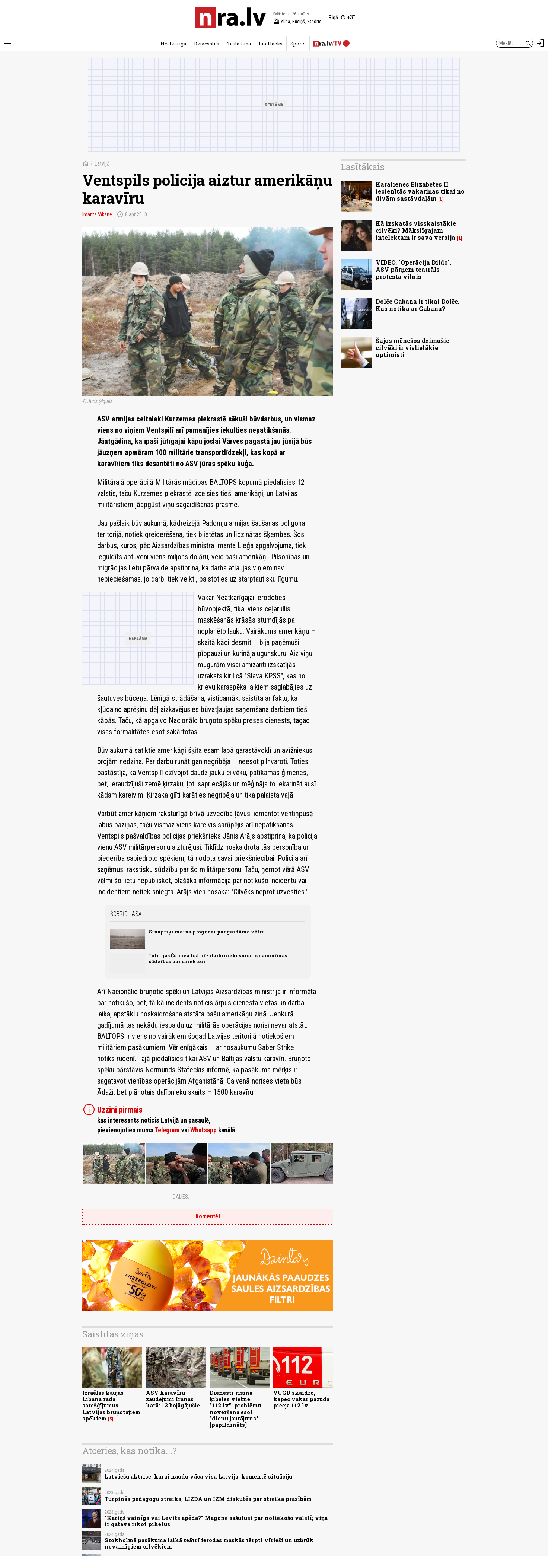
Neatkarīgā (173, 44)
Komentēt (207, 1216)
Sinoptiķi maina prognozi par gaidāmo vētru (207, 932)
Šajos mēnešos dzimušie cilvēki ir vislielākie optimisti (412, 348)
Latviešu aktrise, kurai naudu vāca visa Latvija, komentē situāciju (198, 1476)
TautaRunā (239, 44)
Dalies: (181, 1197)
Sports (298, 44)
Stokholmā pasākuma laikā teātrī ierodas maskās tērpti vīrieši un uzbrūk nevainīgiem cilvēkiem (209, 1543)
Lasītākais (363, 167)
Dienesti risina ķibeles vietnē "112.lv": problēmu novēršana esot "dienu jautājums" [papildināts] (235, 1408)
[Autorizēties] (540, 43)
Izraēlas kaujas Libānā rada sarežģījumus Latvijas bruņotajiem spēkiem (111, 1405)
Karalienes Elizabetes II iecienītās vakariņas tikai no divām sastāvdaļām (420, 191)
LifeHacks (271, 44)
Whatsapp (203, 1130)
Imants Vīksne (97, 214)
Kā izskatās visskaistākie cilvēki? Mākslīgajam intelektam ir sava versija (416, 230)
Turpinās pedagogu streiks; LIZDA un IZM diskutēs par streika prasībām (208, 1498)
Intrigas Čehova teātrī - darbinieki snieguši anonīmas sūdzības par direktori (218, 958)
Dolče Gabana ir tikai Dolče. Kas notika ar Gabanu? (417, 304)
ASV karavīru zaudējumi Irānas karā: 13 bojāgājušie (173, 1399)
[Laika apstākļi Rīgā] (342, 18)
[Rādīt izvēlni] (7, 43)
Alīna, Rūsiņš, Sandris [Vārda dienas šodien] (297, 21)
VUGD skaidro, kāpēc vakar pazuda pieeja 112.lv (301, 1399)
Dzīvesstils (206, 44)
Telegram (166, 1130)
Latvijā (102, 163)
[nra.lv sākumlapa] (230, 17)
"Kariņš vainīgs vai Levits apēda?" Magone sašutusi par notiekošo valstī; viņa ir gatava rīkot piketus (216, 1521)
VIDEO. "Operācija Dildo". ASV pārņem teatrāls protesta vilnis (413, 269)
